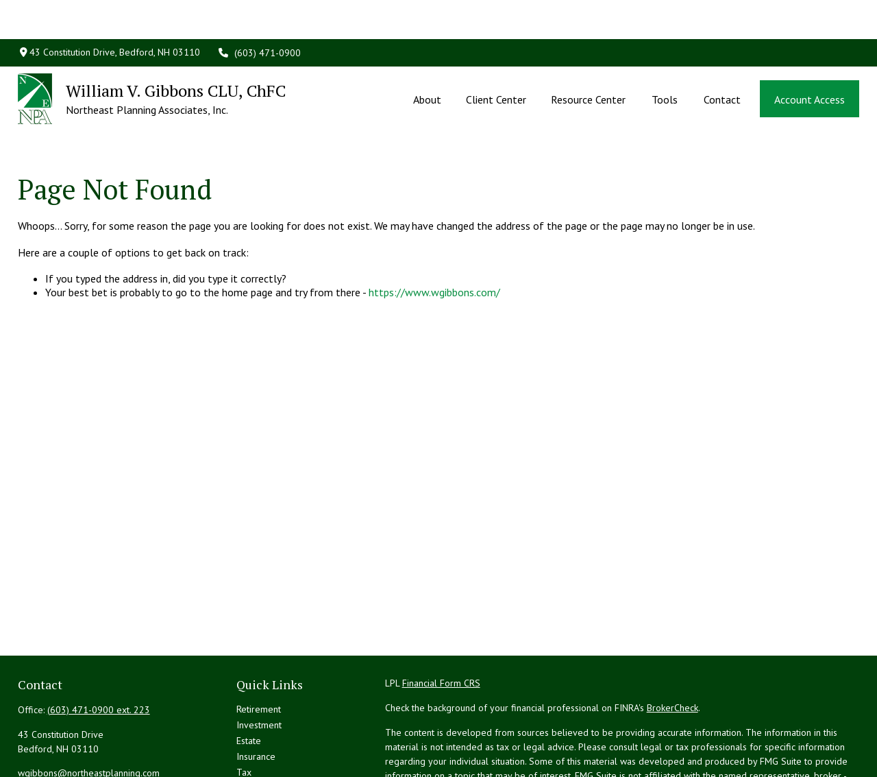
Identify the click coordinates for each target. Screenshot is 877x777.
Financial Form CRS (441, 624)
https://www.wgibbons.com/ (434, 234)
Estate (248, 682)
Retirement (258, 650)
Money (250, 729)
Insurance (255, 697)
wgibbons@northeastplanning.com (89, 714)
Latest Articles (265, 760)
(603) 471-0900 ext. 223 (98, 651)
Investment (259, 666)
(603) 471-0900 (259, 14)
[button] (427, 60)
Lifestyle (254, 745)
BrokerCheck (672, 649)
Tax (243, 713)
